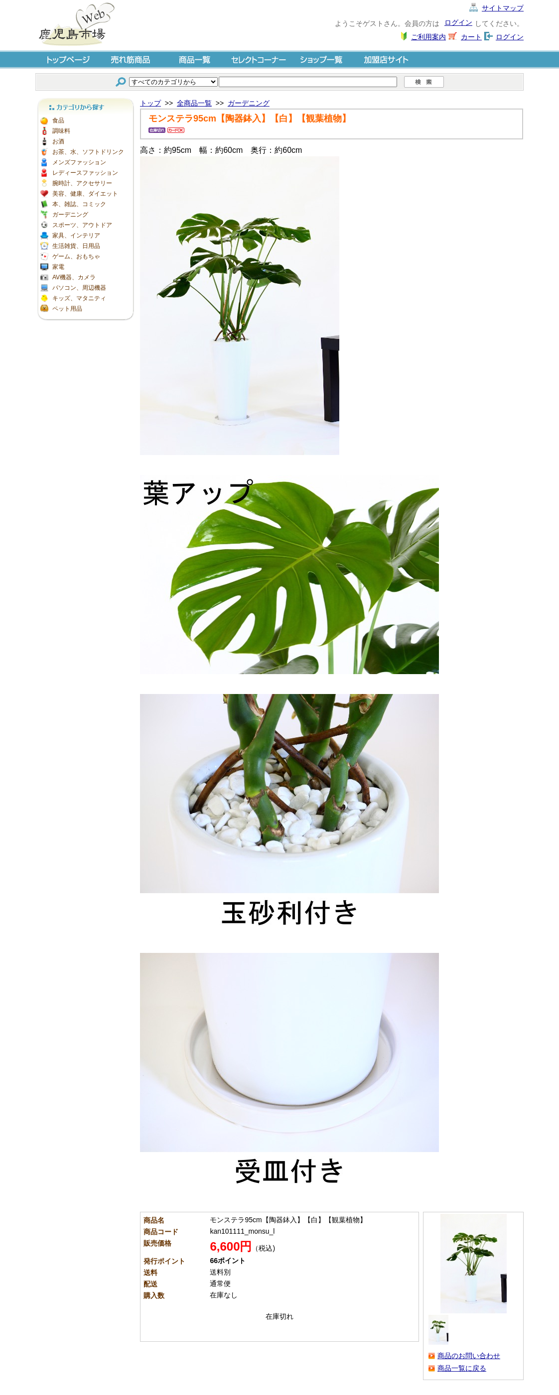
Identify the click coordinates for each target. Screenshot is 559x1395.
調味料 (61, 130)
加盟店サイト (386, 59)
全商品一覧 (194, 103)
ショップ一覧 (322, 59)
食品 (58, 120)
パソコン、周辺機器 (79, 287)
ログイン (458, 22)
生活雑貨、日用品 (76, 245)
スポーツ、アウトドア (82, 225)
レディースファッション (85, 172)
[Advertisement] (85, 473)
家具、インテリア (76, 235)
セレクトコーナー (258, 59)
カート (471, 37)
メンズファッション (79, 162)
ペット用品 (67, 308)
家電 (58, 266)
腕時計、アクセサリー (82, 183)
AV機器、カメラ (74, 277)
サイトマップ (503, 8)
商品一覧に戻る (461, 1368)
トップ (150, 103)
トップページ (67, 59)
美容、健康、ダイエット (85, 193)
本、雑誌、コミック (79, 204)
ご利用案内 (428, 37)
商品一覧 (195, 59)
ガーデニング (70, 214)
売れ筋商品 (131, 59)
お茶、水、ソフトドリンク (88, 151)
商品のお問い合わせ (468, 1356)
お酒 (58, 141)
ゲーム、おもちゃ (76, 256)
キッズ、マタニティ (79, 298)
